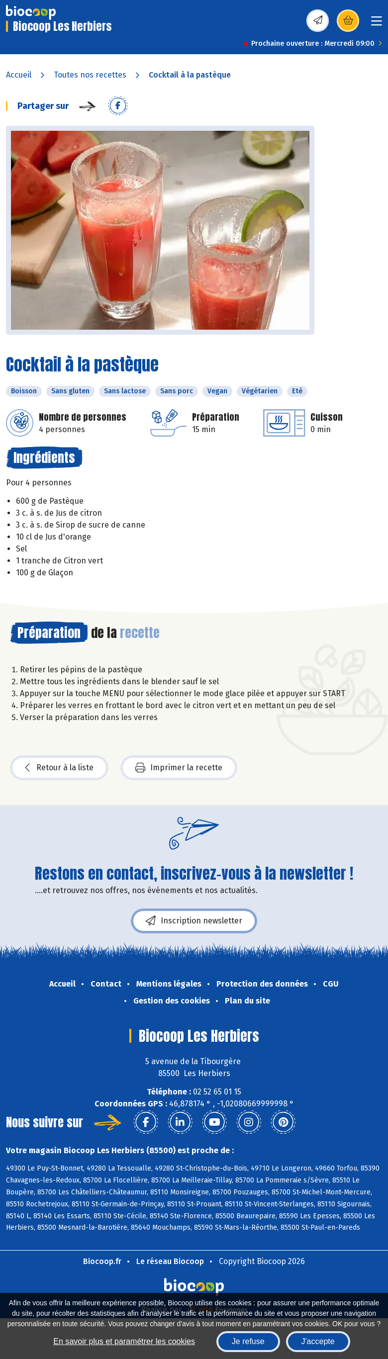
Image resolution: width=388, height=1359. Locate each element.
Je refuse (248, 1341)
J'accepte (318, 1341)
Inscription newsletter (194, 921)
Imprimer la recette (178, 768)
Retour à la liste (59, 768)
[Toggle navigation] (376, 24)
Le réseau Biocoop (170, 1261)
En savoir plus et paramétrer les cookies (124, 1341)
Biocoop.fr (102, 1261)
